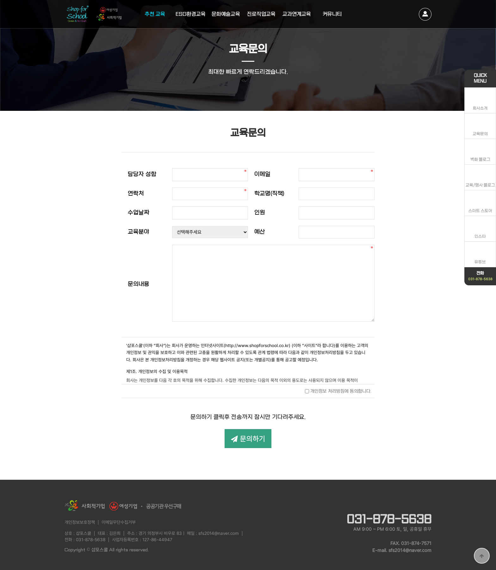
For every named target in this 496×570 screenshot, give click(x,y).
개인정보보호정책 (80, 522)
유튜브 (480, 262)
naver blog (390, 502)
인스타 (480, 236)
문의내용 (138, 284)
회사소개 (480, 108)
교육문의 (480, 133)
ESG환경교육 (191, 14)
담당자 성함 (142, 174)
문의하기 (248, 438)
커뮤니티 (332, 14)
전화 (480, 276)
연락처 (136, 193)
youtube (407, 502)
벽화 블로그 (480, 159)
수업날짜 (138, 212)
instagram (425, 502)
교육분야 (138, 232)
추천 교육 (155, 14)
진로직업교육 (261, 14)
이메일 (262, 174)
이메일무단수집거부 (119, 522)
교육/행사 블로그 (480, 185)
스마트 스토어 (480, 210)
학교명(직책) (269, 193)
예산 (259, 232)
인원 (259, 212)
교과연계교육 (296, 14)
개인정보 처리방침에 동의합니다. (338, 391)
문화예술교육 (226, 14)
